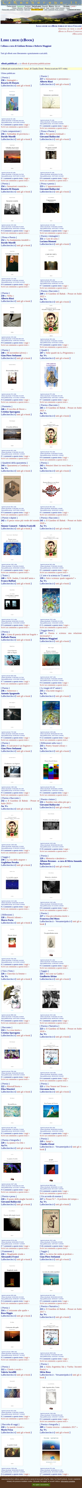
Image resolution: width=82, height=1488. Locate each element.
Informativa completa (68, 1481)
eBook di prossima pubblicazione (36, 63)
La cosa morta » (14, 1030)
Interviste (27, 9)
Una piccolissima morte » (57, 916)
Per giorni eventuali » (55, 134)
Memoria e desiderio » (56, 858)
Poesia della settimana (8, 9)
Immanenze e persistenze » (58, 79)
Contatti (73, 6)
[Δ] (18, 64)
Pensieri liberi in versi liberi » (59, 465)
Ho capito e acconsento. (41, 1485)
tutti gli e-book (23, 85)
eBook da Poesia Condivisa (70, 31)
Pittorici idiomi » (15, 917)
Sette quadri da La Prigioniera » (60, 352)
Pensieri (36, 8)
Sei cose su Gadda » (55, 973)
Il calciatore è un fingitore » (19, 745)
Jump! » (49, 1141)
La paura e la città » (16, 1142)
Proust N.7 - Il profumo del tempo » (62, 1199)
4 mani (68, 8)
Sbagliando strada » (16, 1254)
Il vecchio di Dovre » (16, 409)
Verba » (10, 295)
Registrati (28, 6)
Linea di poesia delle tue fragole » (22, 634)
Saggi (47, 8)
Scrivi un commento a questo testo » (15, 127)
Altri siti (57, 6)
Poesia (14, 8)
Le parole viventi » (15, 1427)
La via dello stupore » (17, 859)
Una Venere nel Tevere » (57, 1086)
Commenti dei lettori (73, 9)
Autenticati (20, 6)
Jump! (26, 69)
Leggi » (27, 125)
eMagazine (77, 34)
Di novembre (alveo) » (17, 352)
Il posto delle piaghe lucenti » (20, 1199)
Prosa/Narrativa (28, 8)
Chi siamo (66, 6)
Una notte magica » (55, 690)
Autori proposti (60, 8)
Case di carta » (52, 238)
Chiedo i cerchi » (15, 1369)
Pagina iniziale (11, 6)
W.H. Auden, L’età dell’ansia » (21, 578)
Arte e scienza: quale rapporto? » (61, 578)
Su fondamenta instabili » (18, 240)
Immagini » (12, 80)
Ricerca (51, 6)
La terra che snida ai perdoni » (59, 1254)
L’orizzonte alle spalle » (18, 1310)
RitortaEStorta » (14, 1086)
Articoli (42, 8)
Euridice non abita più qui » (58, 802)
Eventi (52, 8)
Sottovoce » (12, 690)
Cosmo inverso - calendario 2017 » (62, 1427)
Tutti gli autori (36, 6)
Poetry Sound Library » (56, 745)
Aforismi (20, 8)
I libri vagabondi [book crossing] (54, 9)
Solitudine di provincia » (18, 134)
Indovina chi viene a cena (70, 29)
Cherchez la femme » (16, 973)
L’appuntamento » (54, 186)
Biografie (45, 6)
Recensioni (20, 9)
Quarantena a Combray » (18, 465)
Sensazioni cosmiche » (17, 186)
